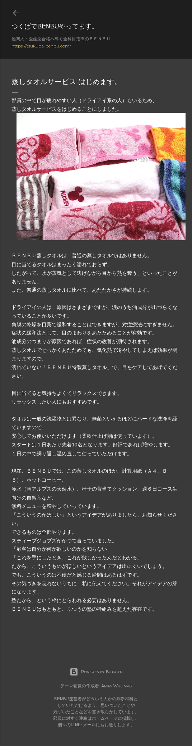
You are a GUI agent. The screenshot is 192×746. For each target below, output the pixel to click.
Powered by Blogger (96, 672)
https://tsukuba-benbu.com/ (41, 46)
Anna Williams (116, 686)
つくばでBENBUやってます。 (54, 26)
